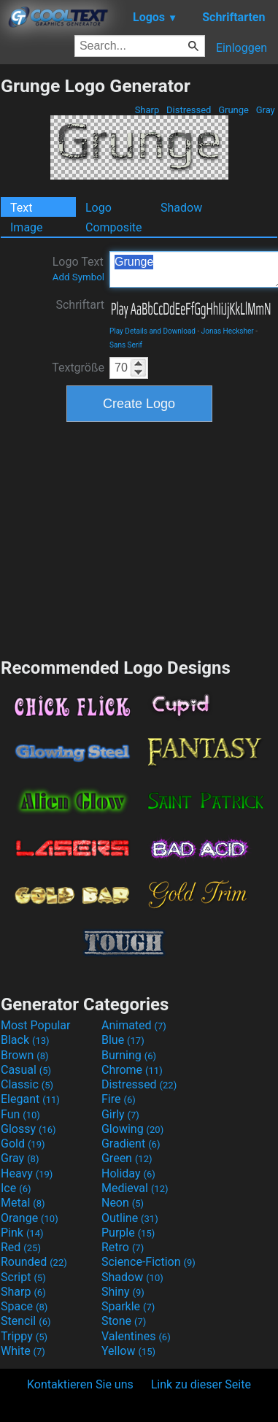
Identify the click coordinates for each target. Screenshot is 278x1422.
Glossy (28, 1129)
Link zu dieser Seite (201, 1384)
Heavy (27, 1173)
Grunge (233, 109)
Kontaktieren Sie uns (80, 1384)
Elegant (30, 1099)
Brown (24, 1055)
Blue (122, 1040)
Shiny (122, 1292)
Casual (26, 1070)
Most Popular (36, 1025)
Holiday (128, 1173)
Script (23, 1277)
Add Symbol (78, 277)
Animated (133, 1025)
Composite (113, 227)
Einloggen (241, 48)
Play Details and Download (152, 331)
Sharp (146, 109)
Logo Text (78, 269)
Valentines (136, 1336)
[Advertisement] (139, 538)
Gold (23, 1143)
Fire (118, 1099)
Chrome (132, 1070)
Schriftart (79, 305)
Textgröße (78, 367)
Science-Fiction (148, 1262)
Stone (123, 1321)
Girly (120, 1114)
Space (24, 1306)
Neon (122, 1203)
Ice (16, 1188)
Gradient (130, 1143)
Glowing (132, 1129)
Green (126, 1158)
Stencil (25, 1321)
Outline (129, 1218)
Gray (265, 109)
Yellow (128, 1351)
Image (26, 227)
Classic (27, 1084)
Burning (128, 1055)
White (23, 1351)
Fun (20, 1114)
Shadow (181, 208)
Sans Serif (125, 345)
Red (21, 1247)
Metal (23, 1203)
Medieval (135, 1188)
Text (21, 208)
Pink (22, 1233)
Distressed (189, 109)
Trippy (24, 1336)
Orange (29, 1218)
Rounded (34, 1262)
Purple (128, 1233)
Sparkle (128, 1306)
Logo (98, 208)
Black (25, 1040)
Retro (122, 1247)
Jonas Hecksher (227, 331)
